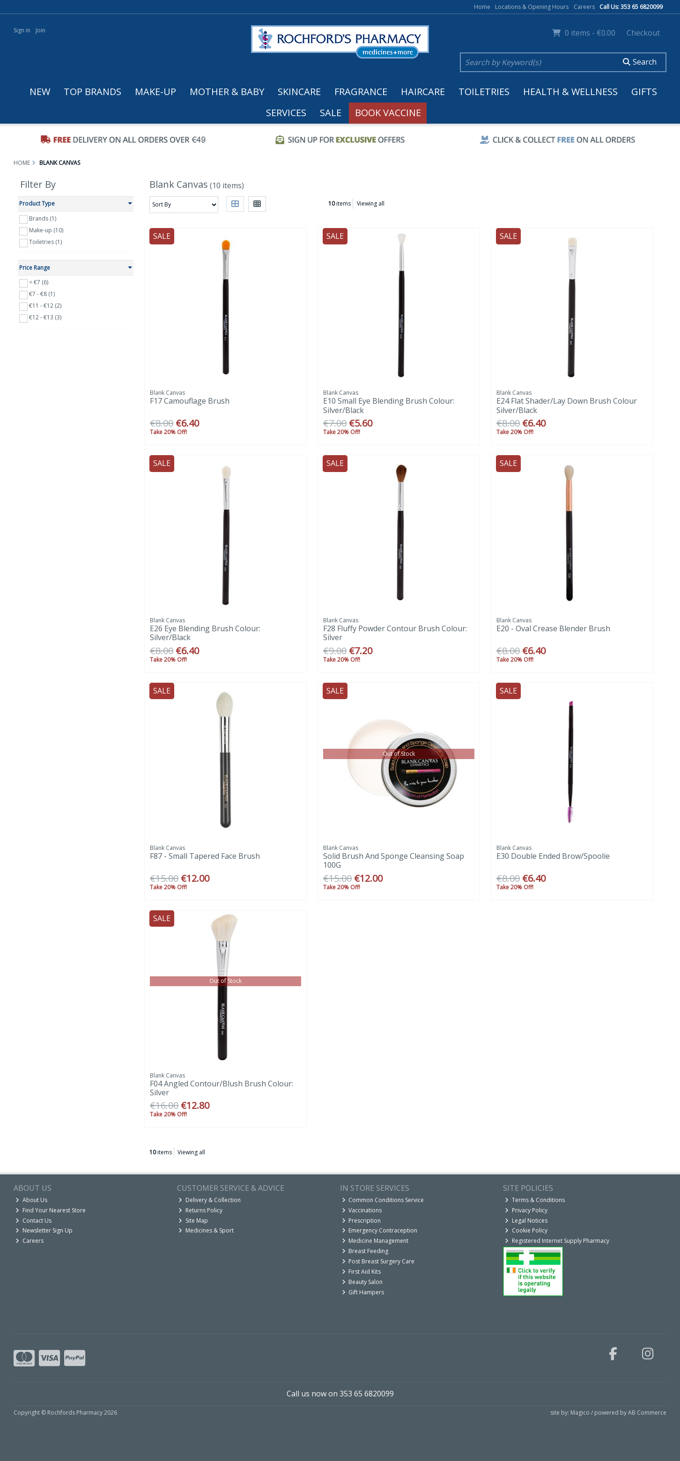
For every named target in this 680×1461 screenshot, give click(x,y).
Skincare (299, 91)
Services (286, 112)
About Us (31, 1200)
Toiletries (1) (45, 242)
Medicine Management (375, 1241)
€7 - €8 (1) (42, 294)
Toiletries (484, 91)
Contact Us (33, 1221)
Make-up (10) (46, 230)
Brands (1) (42, 218)
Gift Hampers (363, 1292)
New (40, 91)
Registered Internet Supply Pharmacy (557, 1241)
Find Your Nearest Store (50, 1210)
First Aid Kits (361, 1272)
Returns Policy (200, 1210)
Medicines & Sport (206, 1230)
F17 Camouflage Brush (189, 401)
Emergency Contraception (380, 1230)
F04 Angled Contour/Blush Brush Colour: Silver (221, 1088)
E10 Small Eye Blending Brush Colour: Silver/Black (388, 405)
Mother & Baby (227, 91)
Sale (330, 112)
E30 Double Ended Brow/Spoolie (553, 856)
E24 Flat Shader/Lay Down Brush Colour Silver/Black (566, 405)
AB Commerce (647, 1413)
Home (482, 7)
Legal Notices (526, 1221)
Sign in (22, 30)
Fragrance (360, 91)
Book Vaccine (388, 112)
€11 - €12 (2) (45, 306)
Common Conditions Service (383, 1200)
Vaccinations (362, 1210)
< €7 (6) (38, 282)
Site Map (193, 1221)
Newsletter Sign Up (44, 1230)
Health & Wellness (570, 91)
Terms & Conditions (535, 1200)
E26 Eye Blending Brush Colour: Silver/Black (205, 632)
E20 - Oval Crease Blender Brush (553, 628)
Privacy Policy (526, 1210)
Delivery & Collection (209, 1200)
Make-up (155, 91)
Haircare (423, 91)
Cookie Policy (526, 1230)
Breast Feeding (365, 1251)
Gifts (644, 91)
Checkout (643, 33)
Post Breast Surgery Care (378, 1261)
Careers (584, 7)
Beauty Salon (362, 1282)
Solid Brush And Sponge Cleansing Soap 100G (393, 860)
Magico (580, 1413)
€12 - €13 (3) (45, 317)
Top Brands (92, 91)
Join (40, 30)
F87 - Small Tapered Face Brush (205, 856)
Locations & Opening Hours (532, 7)
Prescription (361, 1221)
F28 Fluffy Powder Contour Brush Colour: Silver (395, 632)
